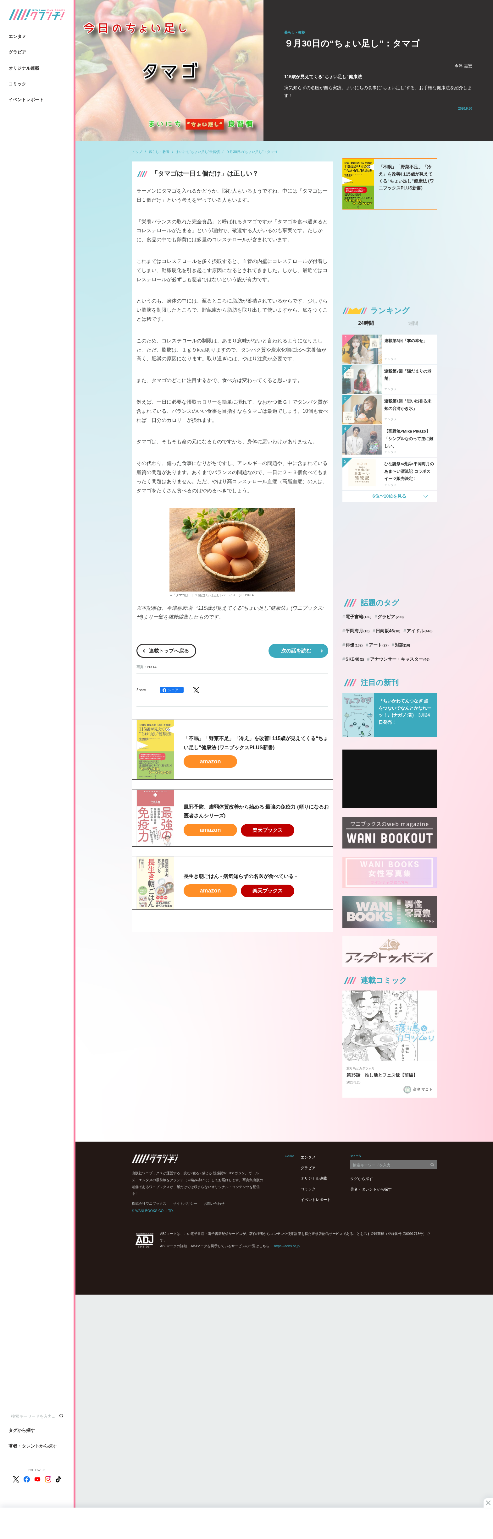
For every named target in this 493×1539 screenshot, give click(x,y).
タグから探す (21, 1430)
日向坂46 (388, 630)
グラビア (17, 52)
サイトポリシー (185, 1203)
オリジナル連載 (23, 68)
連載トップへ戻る (169, 650)
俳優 (354, 644)
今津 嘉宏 (463, 65)
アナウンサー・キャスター (399, 659)
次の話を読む (296, 650)
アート (379, 644)
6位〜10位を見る (389, 496)
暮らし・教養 (159, 152)
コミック (17, 83)
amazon (210, 761)
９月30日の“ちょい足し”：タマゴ (251, 152)
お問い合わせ (214, 1203)
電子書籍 (359, 616)
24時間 (366, 323)
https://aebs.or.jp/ (287, 1246)
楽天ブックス (267, 830)
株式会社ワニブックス (149, 1203)
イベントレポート (26, 99)
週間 (413, 323)
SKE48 (355, 659)
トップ (137, 152)
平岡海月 (358, 630)
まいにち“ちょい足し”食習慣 (197, 152)
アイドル (420, 630)
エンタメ (17, 36)
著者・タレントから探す (32, 1446)
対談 (402, 644)
